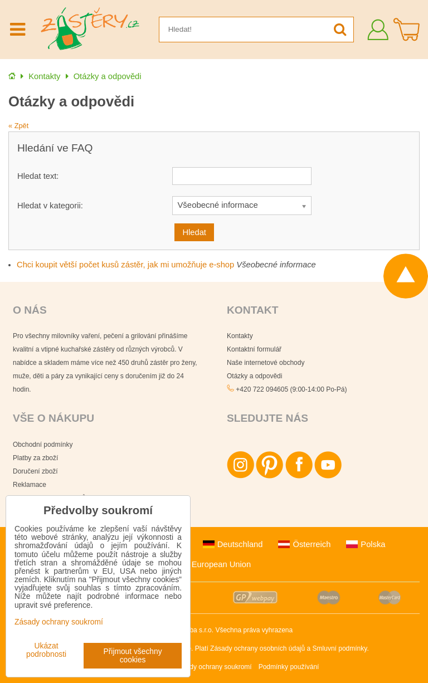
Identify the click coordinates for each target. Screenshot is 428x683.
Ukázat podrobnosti (46, 650)
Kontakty (240, 336)
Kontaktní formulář (254, 349)
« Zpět (18, 125)
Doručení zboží (35, 471)
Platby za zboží (35, 458)
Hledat (194, 232)
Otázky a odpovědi (254, 376)
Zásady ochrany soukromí (213, 667)
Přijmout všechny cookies (133, 655)
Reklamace (29, 485)
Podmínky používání (289, 667)
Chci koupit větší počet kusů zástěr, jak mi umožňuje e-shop (125, 264)
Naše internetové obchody (265, 363)
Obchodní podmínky (42, 444)
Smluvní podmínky (340, 648)
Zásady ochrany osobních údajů (257, 648)
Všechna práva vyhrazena (254, 630)
